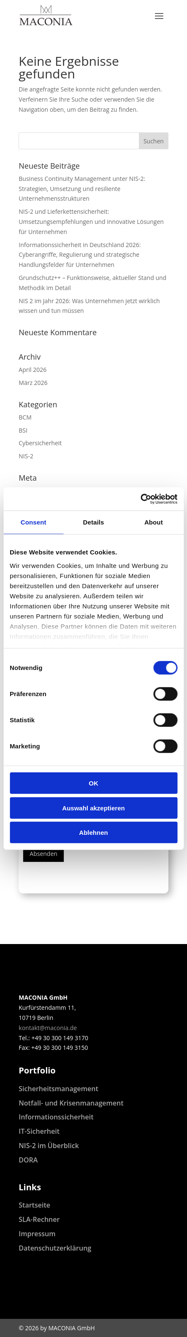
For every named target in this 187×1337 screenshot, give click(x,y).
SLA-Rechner (39, 1219)
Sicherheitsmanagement (58, 1088)
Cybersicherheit (40, 443)
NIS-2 (26, 456)
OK (93, 783)
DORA (28, 1160)
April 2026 (32, 370)
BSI (23, 430)
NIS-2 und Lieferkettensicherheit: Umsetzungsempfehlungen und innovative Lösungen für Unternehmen (91, 221)
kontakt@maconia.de (48, 1028)
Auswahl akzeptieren (93, 807)
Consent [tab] (33, 522)
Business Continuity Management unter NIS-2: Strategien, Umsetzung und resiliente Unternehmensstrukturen (82, 189)
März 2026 (33, 383)
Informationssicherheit (56, 1117)
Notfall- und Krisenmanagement (71, 1103)
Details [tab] (93, 522)
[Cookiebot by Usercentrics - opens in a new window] (140, 498)
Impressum (37, 1233)
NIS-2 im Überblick (49, 1145)
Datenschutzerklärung (55, 1248)
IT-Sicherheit (39, 1131)
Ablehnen (93, 832)
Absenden (43, 854)
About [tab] (153, 522)
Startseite (34, 1205)
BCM (25, 417)
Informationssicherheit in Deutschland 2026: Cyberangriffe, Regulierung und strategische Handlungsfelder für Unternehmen (80, 255)
